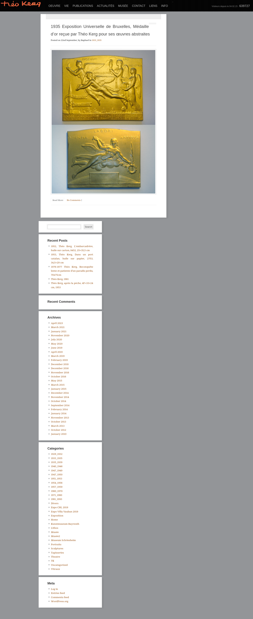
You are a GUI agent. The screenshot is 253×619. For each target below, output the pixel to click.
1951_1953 (56, 478)
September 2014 (60, 405)
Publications (83, 5)
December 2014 (60, 393)
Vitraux (55, 569)
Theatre (55, 556)
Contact (138, 5)
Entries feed (58, 593)
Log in (54, 589)
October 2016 (58, 376)
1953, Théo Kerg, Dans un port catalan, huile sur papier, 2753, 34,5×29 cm (72, 258)
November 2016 (60, 372)
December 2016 (60, 368)
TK (52, 560)
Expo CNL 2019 (59, 507)
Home (54, 519)
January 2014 (58, 413)
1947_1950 (56, 474)
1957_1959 (56, 487)
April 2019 (57, 352)
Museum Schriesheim (63, 540)
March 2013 (57, 426)
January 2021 (58, 331)
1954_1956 (56, 482)
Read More (58, 200)
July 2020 (56, 339)
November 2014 (60, 397)
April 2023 (57, 323)
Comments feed (60, 597)
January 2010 (58, 434)
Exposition (57, 515)
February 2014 (59, 409)
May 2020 (57, 343)
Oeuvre (54, 5)
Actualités (105, 5)
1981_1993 (56, 499)
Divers (55, 503)
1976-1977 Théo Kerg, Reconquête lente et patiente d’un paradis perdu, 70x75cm (72, 271)
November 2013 (60, 417)
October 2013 (58, 421)
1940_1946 (56, 466)
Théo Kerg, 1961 (60, 279)
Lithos (54, 528)
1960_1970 (57, 491)
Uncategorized (59, 565)
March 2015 (57, 385)
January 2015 (58, 389)
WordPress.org (59, 601)
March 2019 (57, 356)
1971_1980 (56, 495)
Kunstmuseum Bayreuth (65, 524)
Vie (66, 5)
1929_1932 (56, 454)
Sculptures (57, 548)
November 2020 (60, 335)
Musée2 (55, 536)
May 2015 (56, 380)
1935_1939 (56, 462)
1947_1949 (56, 470)
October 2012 (58, 430)
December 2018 (60, 364)
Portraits (56, 544)
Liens (153, 5)
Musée (123, 5)
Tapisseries (57, 552)
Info (164, 5)
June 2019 (56, 347)
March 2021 (57, 327)
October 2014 (58, 401)
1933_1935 (97, 40)
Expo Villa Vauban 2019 (64, 511)
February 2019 (59, 360)
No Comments (73, 200)
